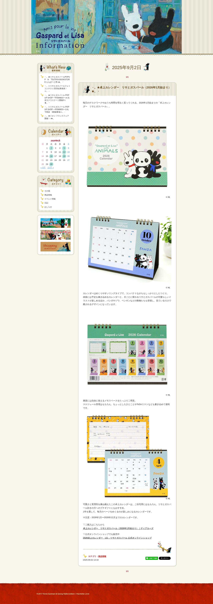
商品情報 (48, 195)
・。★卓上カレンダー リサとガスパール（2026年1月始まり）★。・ (131, 89)
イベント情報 (50, 199)
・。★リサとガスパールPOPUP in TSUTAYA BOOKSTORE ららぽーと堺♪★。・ (57, 79)
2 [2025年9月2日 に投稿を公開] (51, 148)
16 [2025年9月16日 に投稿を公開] (51, 156)
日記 (46, 203)
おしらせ (48, 207)
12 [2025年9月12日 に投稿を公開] (64, 152)
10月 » (50, 167)
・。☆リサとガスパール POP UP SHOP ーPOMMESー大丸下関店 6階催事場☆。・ (57, 109)
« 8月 (43, 167)
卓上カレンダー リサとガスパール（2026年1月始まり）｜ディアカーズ (118, 528)
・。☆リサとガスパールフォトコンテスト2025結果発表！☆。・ (57, 88)
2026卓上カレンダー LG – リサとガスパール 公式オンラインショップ (117, 538)
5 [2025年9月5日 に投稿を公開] (64, 148)
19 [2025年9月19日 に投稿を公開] (64, 156)
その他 (47, 191)
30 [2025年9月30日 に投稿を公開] (51, 164)
